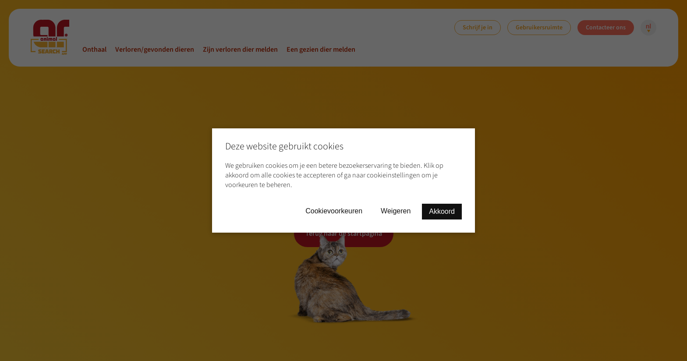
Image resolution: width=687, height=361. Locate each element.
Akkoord (442, 211)
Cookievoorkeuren (333, 211)
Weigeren (396, 211)
